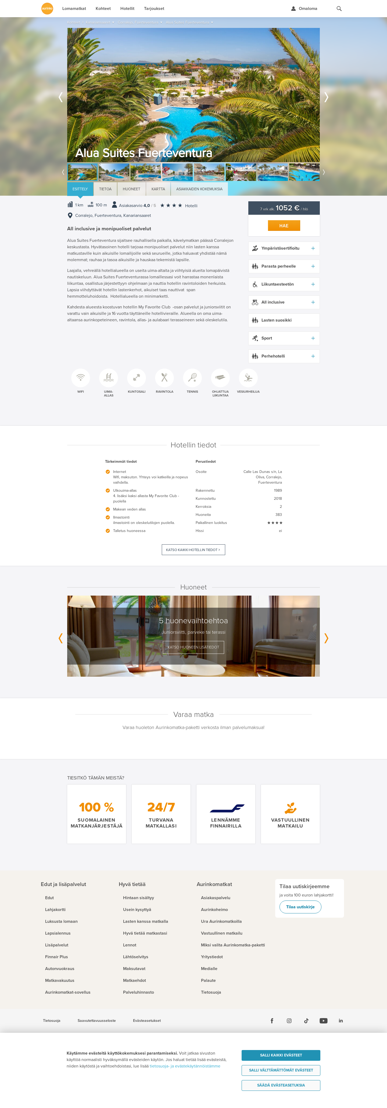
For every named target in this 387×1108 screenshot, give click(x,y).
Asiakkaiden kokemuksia (199, 189)
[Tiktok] (306, 1020)
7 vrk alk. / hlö (284, 209)
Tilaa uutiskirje (300, 907)
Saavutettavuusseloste (97, 1021)
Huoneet (131, 189)
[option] (193, 95)
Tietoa (105, 189)
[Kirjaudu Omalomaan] (304, 8)
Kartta (158, 189)
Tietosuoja (51, 1021)
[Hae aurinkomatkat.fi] (339, 8)
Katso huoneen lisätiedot (193, 647)
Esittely (80, 189)
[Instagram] (289, 1020)
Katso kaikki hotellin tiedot (191, 550)
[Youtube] (323, 1020)
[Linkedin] (340, 1020)
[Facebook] (272, 1020)
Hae (284, 226)
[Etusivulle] (47, 8)
